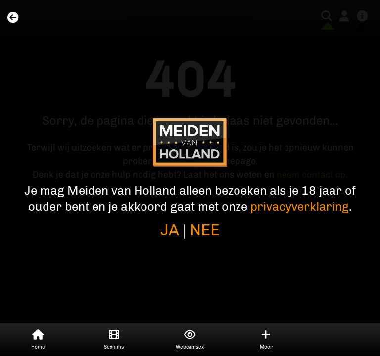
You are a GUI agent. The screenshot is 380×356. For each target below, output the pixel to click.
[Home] (12, 18)
